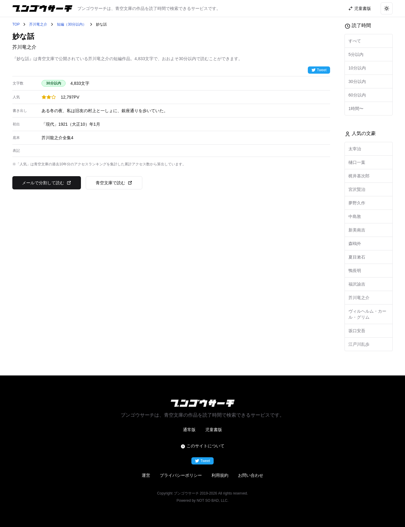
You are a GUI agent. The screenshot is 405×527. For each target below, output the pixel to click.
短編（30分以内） (71, 24)
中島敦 (354, 216)
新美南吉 (356, 230)
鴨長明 (354, 270)
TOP (16, 24)
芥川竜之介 (38, 24)
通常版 (189, 429)
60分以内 (357, 95)
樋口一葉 (356, 162)
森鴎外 (354, 243)
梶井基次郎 (358, 175)
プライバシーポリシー (181, 475)
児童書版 (213, 429)
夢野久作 (356, 203)
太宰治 (354, 148)
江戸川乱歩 (358, 344)
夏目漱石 (356, 257)
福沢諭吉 (356, 284)
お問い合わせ (250, 475)
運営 (146, 475)
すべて (354, 40)
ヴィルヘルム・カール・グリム (367, 314)
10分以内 (357, 68)
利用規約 (220, 475)
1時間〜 (355, 108)
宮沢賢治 (356, 189)
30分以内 (357, 81)
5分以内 (355, 54)
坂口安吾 (356, 330)
